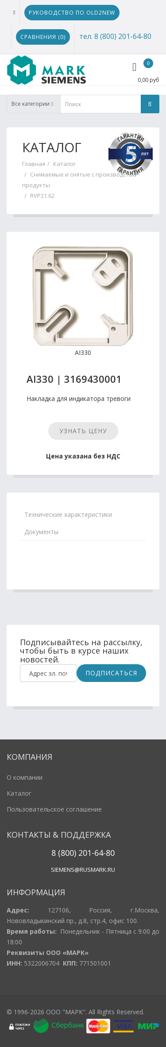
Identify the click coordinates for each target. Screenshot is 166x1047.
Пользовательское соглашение (54, 809)
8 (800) (63, 852)
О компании (24, 777)
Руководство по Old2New (72, 12)
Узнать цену (83, 431)
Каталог (64, 164)
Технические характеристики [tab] (68, 514)
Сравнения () (43, 37)
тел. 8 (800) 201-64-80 (115, 36)
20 (81, 852)
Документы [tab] (41, 531)
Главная (33, 164)
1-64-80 (101, 852)
